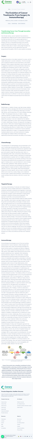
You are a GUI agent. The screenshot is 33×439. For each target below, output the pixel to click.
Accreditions (3, 428)
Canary (9, 23)
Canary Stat (3, 407)
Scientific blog (14, 23)
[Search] (28, 2)
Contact (18, 424)
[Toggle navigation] (30, 2)
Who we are (19, 419)
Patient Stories (20, 407)
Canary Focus (3, 405)
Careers (18, 426)
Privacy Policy (19, 429)
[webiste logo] (16, 387)
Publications (3, 419)
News (2, 426)
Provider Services (4, 412)
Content (2, 420)
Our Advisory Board (20, 422)
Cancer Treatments (21, 23)
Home (9, 9)
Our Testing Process (21, 403)
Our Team (19, 420)
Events (2, 422)
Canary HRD (3, 409)
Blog (2, 424)
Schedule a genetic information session (24, 405)
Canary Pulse (3, 403)
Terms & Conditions (20, 428)
